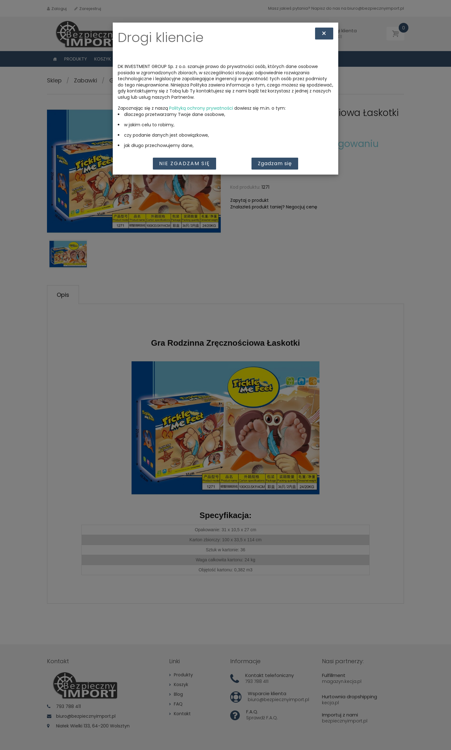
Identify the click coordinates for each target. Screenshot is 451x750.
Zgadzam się (275, 163)
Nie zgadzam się (184, 163)
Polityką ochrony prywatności (201, 108)
